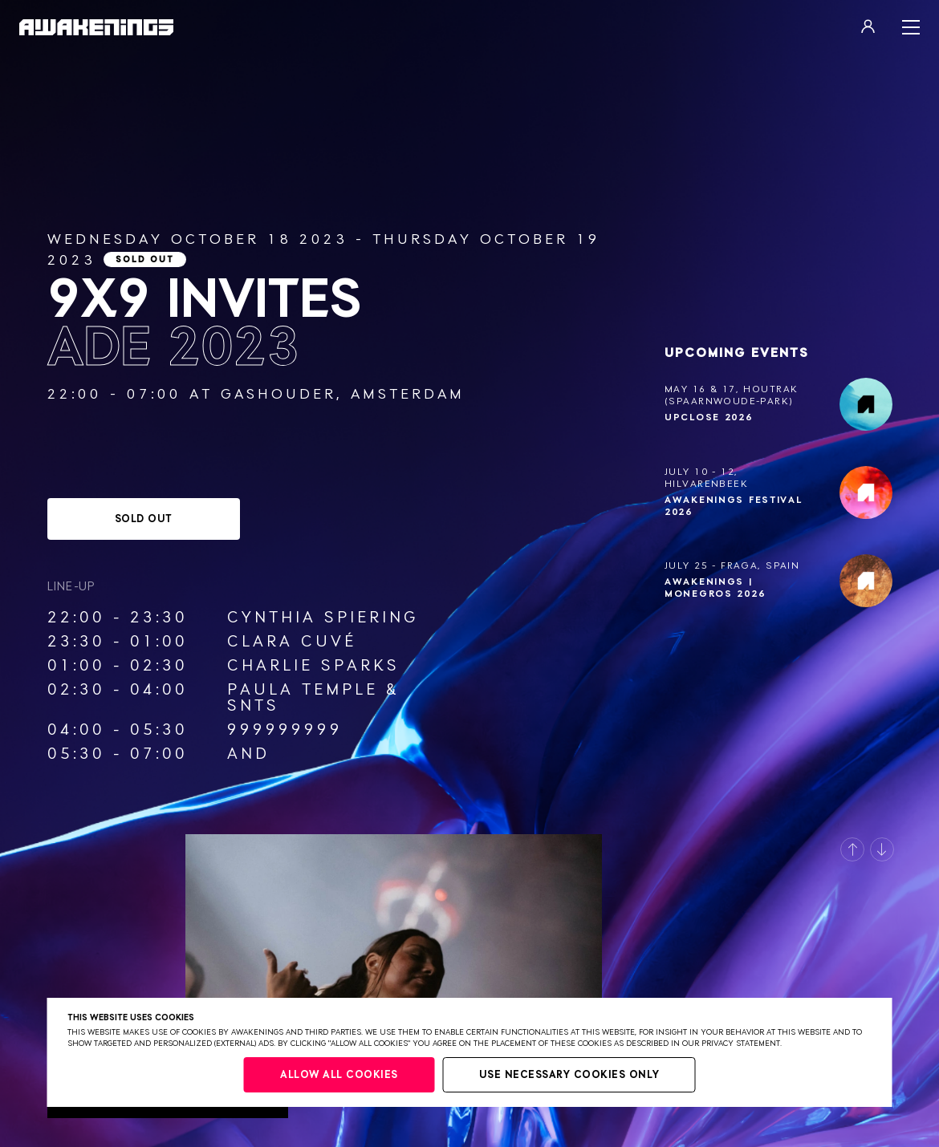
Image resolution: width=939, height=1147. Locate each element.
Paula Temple (302, 690)
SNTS (253, 706)
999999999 (285, 730)
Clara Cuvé (291, 642)
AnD (248, 754)
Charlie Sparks (313, 666)
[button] (852, 849)
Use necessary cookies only (569, 1075)
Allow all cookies (339, 1075)
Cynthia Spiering (323, 618)
